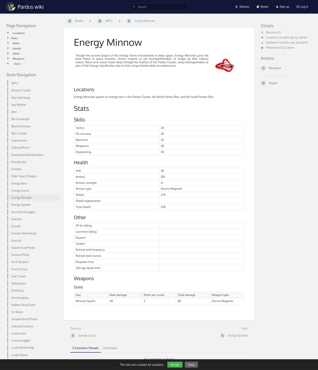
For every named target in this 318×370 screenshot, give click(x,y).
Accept (175, 364)
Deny (191, 364)
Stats (14, 38)
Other (16, 53)
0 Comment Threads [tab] (85, 348)
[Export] (286, 83)
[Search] (134, 7)
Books (262, 6)
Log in (302, 6)
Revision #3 (271, 32)
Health (17, 48)
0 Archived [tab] (110, 348)
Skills (16, 43)
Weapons (19, 58)
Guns (17, 63)
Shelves (242, 6)
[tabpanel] (159, 359)
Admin (303, 37)
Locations (19, 33)
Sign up (282, 6)
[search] (158, 7)
